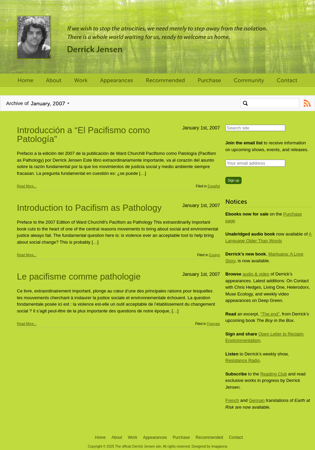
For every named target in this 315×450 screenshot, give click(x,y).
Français (213, 324)
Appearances (155, 437)
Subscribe (307, 103)
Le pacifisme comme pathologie (79, 276)
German (257, 400)
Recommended (209, 437)
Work (132, 437)
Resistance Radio (242, 360)
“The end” (270, 313)
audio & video (256, 274)
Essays (214, 255)
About (117, 437)
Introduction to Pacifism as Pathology (89, 208)
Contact (236, 437)
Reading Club (273, 373)
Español (214, 186)
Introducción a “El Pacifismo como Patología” (83, 134)
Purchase (181, 437)
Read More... (27, 186)
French (232, 400)
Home (100, 437)
